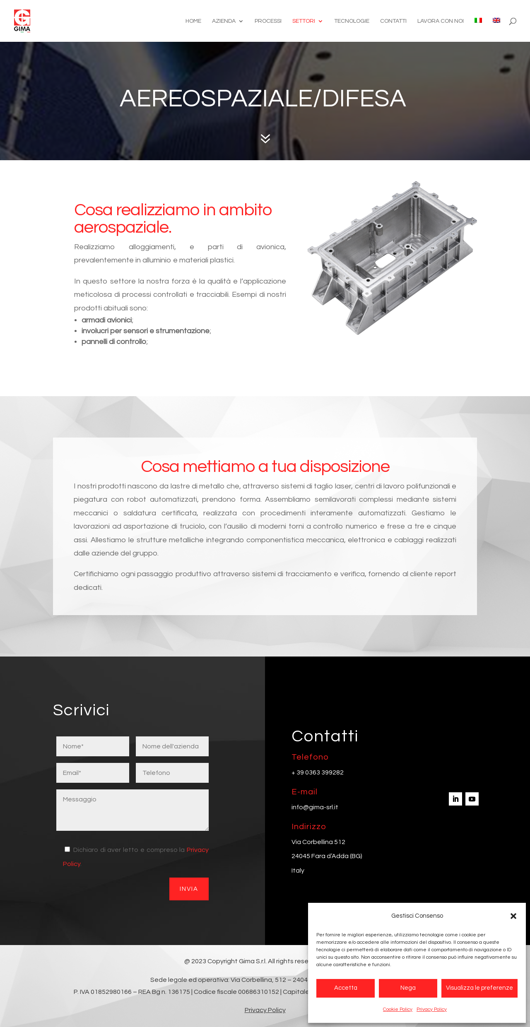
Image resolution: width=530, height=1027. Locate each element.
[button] (513, 916)
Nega (408, 988)
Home (193, 21)
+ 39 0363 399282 (318, 772)
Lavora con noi (440, 21)
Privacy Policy (432, 1009)
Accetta (345, 988)
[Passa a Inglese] (496, 30)
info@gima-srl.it (315, 807)
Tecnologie (351, 21)
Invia (189, 889)
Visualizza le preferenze (479, 988)
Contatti (393, 21)
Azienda (224, 21)
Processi (268, 21)
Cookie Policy (397, 1009)
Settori (303, 21)
